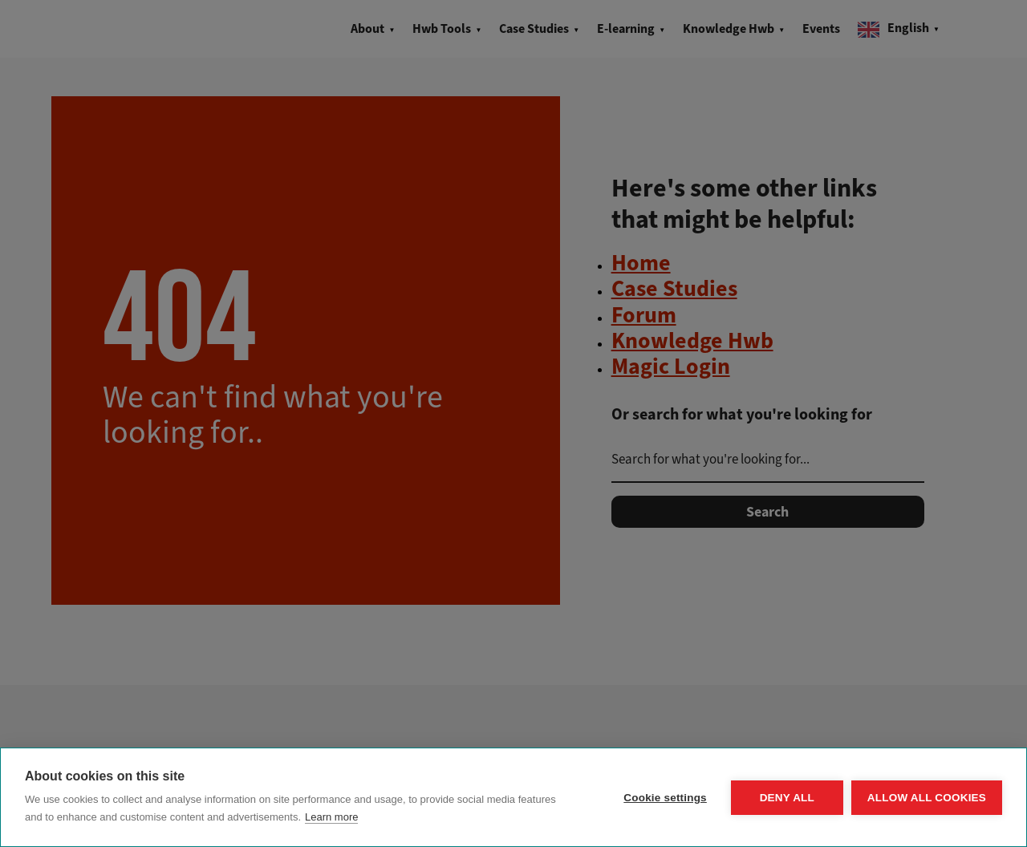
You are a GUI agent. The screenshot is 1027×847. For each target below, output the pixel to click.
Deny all (787, 798)
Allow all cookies (926, 798)
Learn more (331, 817)
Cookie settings (665, 798)
